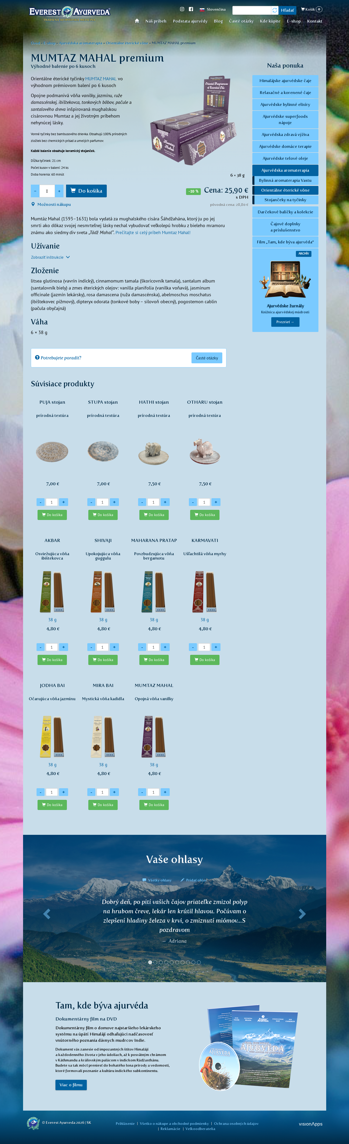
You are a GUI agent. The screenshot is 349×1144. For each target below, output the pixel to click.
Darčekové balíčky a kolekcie (285, 211)
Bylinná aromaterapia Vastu (285, 180)
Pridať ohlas (194, 880)
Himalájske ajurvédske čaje (285, 80)
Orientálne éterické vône (127, 43)
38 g (52, 587)
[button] (46, 933)
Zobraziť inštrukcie (50, 256)
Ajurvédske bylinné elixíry (285, 104)
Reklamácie (257, 1123)
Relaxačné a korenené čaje (285, 92)
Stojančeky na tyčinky (285, 199)
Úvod (138, 20)
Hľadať (287, 10)
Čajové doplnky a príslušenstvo (285, 227)
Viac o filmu (71, 1085)
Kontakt (314, 21)
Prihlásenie (116, 1123)
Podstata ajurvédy (190, 21)
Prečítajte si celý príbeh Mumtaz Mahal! (155, 232)
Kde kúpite (270, 21)
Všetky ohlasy (157, 880)
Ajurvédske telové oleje (285, 158)
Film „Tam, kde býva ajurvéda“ (285, 242)
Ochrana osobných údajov (222, 1123)
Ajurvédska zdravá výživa (285, 134)
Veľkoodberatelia (188, 1129)
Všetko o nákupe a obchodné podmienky (163, 1123)
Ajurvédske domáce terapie (285, 146)
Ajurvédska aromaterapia (80, 43)
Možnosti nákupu (51, 204)
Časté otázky (241, 21)
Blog (218, 21)
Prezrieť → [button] (285, 322)
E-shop (294, 21)
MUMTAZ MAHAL (102, 79)
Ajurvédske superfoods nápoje (285, 119)
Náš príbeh (156, 21)
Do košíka (90, 191)
